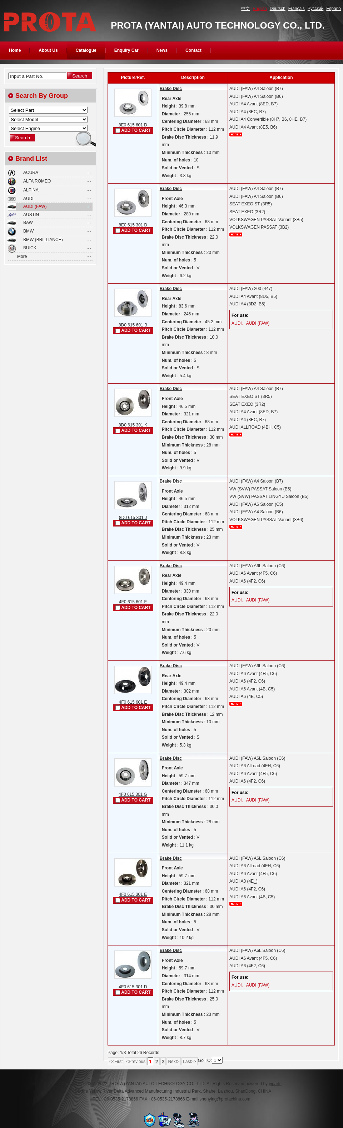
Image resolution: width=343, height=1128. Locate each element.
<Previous (135, 1061)
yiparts (275, 1083)
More (22, 256)
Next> (173, 1061)
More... (235, 134)
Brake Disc (171, 88)
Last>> (189, 1061)
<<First (116, 1061)
